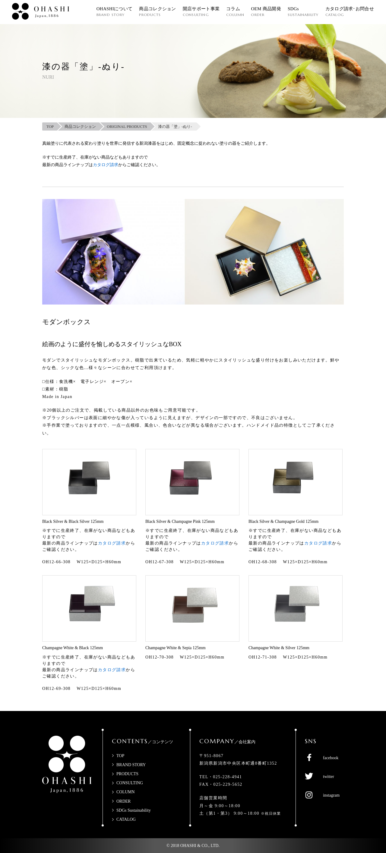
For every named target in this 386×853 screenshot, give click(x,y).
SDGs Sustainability (133, 810)
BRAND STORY (131, 765)
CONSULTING (129, 783)
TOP (120, 755)
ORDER (123, 801)
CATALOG (126, 819)
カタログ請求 (105, 165)
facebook (330, 758)
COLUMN (125, 792)
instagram (331, 795)
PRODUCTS (127, 774)
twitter (328, 776)
